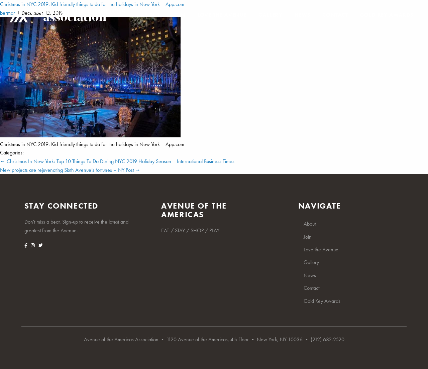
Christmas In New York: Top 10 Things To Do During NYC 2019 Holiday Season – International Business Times (117, 161)
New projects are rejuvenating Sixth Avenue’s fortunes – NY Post (70, 169)
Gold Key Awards (387, 15)
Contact (335, 15)
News (302, 15)
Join (178, 15)
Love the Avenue (222, 15)
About (150, 15)
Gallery (270, 15)
